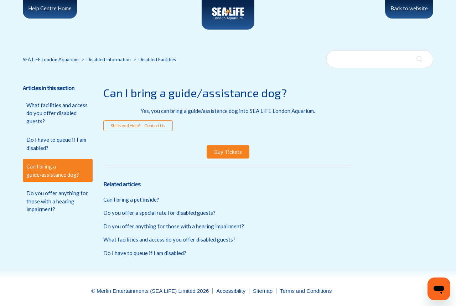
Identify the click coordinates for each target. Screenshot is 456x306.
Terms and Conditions (306, 291)
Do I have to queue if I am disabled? (56, 143)
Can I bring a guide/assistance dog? (52, 170)
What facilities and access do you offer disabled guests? (57, 113)
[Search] (379, 59)
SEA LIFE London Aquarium (51, 59)
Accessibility (230, 291)
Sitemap (263, 291)
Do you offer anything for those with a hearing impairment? (57, 201)
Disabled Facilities (157, 59)
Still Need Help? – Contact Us (138, 125)
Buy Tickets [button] (228, 152)
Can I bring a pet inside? (131, 199)
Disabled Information (109, 59)
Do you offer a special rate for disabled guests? (159, 212)
